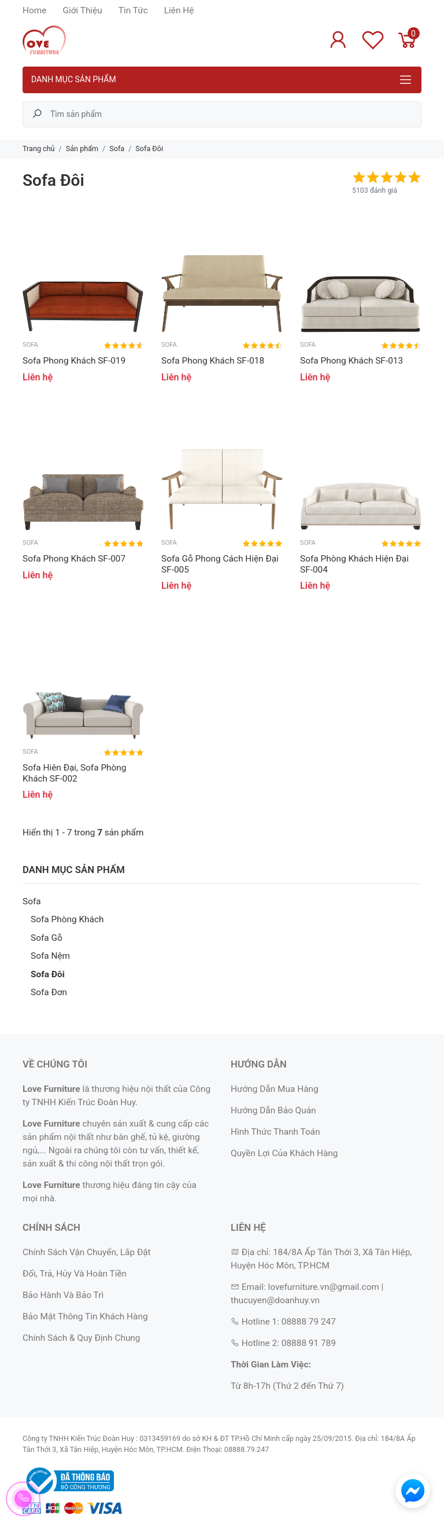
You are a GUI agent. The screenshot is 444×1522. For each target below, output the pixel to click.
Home (34, 10)
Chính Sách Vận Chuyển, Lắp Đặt (87, 1252)
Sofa (32, 901)
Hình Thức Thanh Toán (275, 1132)
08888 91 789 (309, 1343)
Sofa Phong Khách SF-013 (351, 360)
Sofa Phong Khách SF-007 (74, 558)
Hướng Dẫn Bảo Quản (273, 1110)
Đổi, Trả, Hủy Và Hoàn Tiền (75, 1273)
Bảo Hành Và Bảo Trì (63, 1295)
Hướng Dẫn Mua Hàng (275, 1089)
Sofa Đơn (49, 992)
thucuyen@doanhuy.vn (275, 1300)
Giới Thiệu (82, 10)
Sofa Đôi (48, 974)
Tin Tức (133, 10)
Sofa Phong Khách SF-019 (74, 360)
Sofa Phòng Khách (67, 919)
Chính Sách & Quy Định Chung (81, 1338)
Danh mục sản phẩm (73, 79)
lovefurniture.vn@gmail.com (323, 1287)
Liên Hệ (179, 10)
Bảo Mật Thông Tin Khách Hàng (85, 1316)
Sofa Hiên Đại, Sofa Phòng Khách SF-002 (75, 772)
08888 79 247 (309, 1321)
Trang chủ (39, 148)
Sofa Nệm (50, 956)
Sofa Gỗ (46, 938)
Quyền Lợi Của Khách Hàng (284, 1153)
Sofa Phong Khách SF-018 (212, 360)
